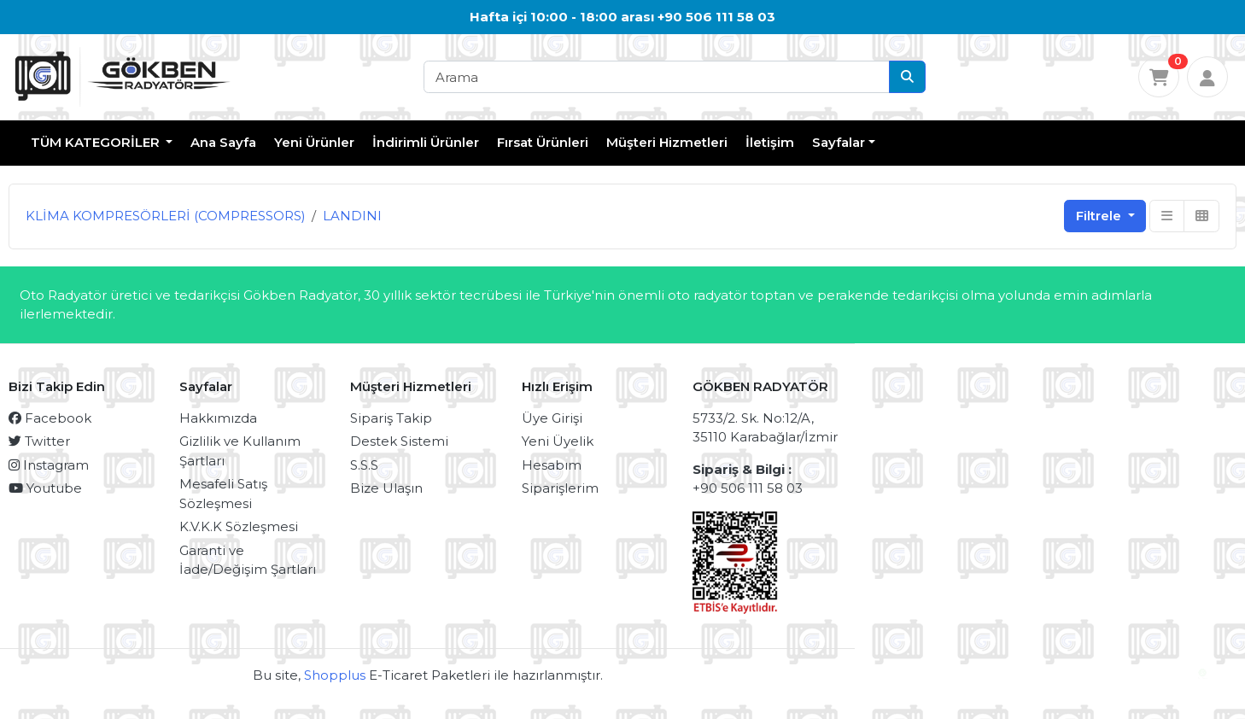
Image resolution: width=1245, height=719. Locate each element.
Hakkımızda (218, 418)
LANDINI (352, 216)
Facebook (50, 418)
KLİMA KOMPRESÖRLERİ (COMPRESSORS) (166, 216)
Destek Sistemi (399, 441)
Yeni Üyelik (557, 441)
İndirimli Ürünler (425, 142)
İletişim (769, 142)
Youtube (45, 488)
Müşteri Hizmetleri (667, 142)
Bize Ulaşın (386, 488)
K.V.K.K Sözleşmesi (238, 526)
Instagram (49, 465)
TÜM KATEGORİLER (97, 142)
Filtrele (1100, 216)
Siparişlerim (560, 488)
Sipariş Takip (391, 418)
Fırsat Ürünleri (542, 142)
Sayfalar (838, 142)
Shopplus (334, 675)
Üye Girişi (552, 418)
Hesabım (552, 465)
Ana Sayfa (223, 142)
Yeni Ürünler (314, 142)
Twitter (39, 441)
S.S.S (364, 465)
